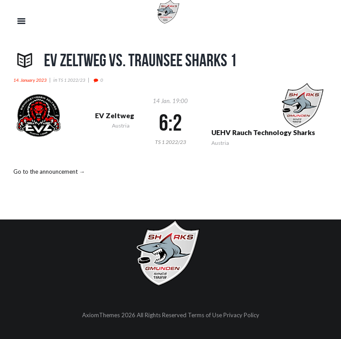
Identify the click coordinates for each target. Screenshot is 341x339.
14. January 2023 (30, 80)
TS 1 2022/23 (71, 80)
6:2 (170, 122)
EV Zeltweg (114, 116)
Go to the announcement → (49, 171)
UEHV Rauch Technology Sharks (263, 132)
